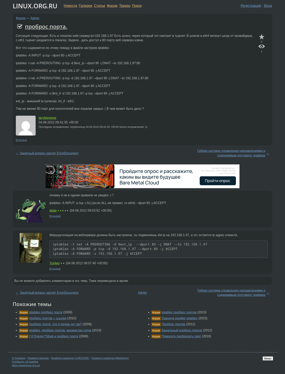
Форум (112, 6)
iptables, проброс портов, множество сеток (60, 330)
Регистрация (251, 6)
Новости (70, 6)
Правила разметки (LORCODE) (70, 358)
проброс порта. (46, 26)
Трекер (124, 6)
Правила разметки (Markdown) (110, 358)
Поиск (137, 6)
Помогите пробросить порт (181, 336)
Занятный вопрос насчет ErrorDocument (49, 153)
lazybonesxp (47, 117)
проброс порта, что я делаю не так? (55, 324)
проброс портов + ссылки (47, 318)
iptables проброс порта (45, 312)
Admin (34, 18)
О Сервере (18, 358)
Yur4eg (54, 263)
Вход (268, 6)
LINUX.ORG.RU (35, 6)
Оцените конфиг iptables (179, 318)
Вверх (268, 358)
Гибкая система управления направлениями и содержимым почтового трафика (231, 153)
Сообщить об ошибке (25, 361)
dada (53, 210)
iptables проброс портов (179, 312)
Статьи (99, 6)
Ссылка (21, 140)
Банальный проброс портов (182, 330)
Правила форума (38, 358)
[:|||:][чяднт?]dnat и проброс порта (53, 336)
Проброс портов (173, 324)
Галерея (85, 6)
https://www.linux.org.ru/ (26, 365)
